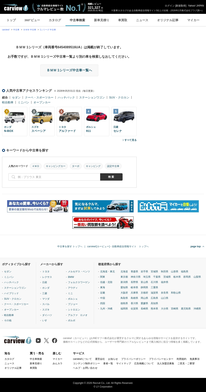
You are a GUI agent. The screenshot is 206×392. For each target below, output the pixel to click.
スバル (46, 304)
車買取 (122, 20)
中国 (102, 298)
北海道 (124, 271)
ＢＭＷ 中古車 (29, 30)
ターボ (75, 166)
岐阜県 (134, 287)
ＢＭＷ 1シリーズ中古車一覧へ (69, 70)
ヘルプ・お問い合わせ (85, 368)
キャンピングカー (55, 166)
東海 (102, 287)
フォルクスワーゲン (79, 282)
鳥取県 (124, 298)
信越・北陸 (106, 282)
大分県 (164, 308)
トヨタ (46, 271)
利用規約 (181, 359)
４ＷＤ (35, 166)
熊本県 (154, 308)
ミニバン (23, 102)
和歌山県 (176, 292)
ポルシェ (73, 298)
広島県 (154, 298)
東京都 (124, 276)
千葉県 (157, 276)
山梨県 (197, 276)
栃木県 (177, 276)
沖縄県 (197, 308)
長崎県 (144, 308)
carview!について (82, 359)
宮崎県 (174, 308)
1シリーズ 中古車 (48, 30)
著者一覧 (108, 363)
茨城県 (167, 276)
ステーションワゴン (92, 97)
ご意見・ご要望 (186, 363)
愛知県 (124, 287)
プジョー (73, 304)
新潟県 (124, 282)
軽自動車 (7, 102)
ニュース (142, 20)
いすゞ (46, 320)
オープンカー (42, 102)
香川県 (134, 303)
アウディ (73, 287)
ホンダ (46, 287)
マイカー (193, 20)
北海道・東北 (107, 271)
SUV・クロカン (119, 97)
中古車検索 (77, 20)
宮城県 (154, 271)
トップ (11, 20)
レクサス (47, 277)
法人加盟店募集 (165, 363)
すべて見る (130, 140)
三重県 (154, 287)
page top (195, 246)
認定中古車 (113, 166)
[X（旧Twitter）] (46, 340)
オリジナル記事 (167, 20)
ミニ (70, 293)
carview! (6, 30)
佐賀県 (134, 308)
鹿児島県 (186, 308)
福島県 (184, 271)
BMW (71, 277)
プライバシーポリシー (133, 359)
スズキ (46, 309)
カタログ (55, 20)
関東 (102, 276)
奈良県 (164, 292)
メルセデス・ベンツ (79, 271)
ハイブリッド (11, 293)
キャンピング (93, 166)
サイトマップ (123, 363)
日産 (44, 282)
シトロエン (74, 309)
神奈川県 (136, 276)
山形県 (174, 271)
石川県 (154, 282)
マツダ (46, 298)
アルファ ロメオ (77, 315)
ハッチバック (66, 97)
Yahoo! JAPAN (196, 5)
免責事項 (194, 359)
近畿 (102, 292)
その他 (7, 320)
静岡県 (144, 287)
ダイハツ (47, 315)
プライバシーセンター (161, 359)
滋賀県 (154, 292)
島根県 (134, 298)
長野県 (134, 282)
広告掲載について (144, 363)
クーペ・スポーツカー (39, 97)
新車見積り (101, 20)
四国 (102, 303)
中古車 (16, 30)
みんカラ (57, 363)
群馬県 (187, 276)
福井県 (164, 282)
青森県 (134, 271)
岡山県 (144, 298)
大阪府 (124, 292)
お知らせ (113, 359)
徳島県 (124, 303)
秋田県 (164, 271)
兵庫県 (134, 292)
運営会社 (100, 359)
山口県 (164, 298)
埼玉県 (147, 276)
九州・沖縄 (106, 308)
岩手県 (144, 271)
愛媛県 (144, 303)
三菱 (44, 293)
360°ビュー (32, 20)
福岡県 (124, 308)
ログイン (170, 5)
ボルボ (71, 320)
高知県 (154, 303)
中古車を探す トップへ (69, 246)
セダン (16, 97)
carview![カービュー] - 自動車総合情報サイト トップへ (118, 246)
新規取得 (181, 5)
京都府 (144, 292)
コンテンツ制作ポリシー (86, 363)
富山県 (144, 282)
